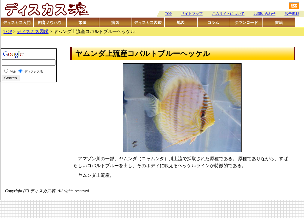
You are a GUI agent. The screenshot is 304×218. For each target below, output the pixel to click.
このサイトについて (228, 14)
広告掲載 (292, 14)
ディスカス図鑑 (148, 22)
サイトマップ (192, 14)
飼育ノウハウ (50, 22)
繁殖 (82, 22)
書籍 (279, 22)
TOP (168, 14)
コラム (213, 22)
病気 (115, 22)
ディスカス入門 (17, 22)
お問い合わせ (265, 14)
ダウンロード (246, 22)
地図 (181, 22)
